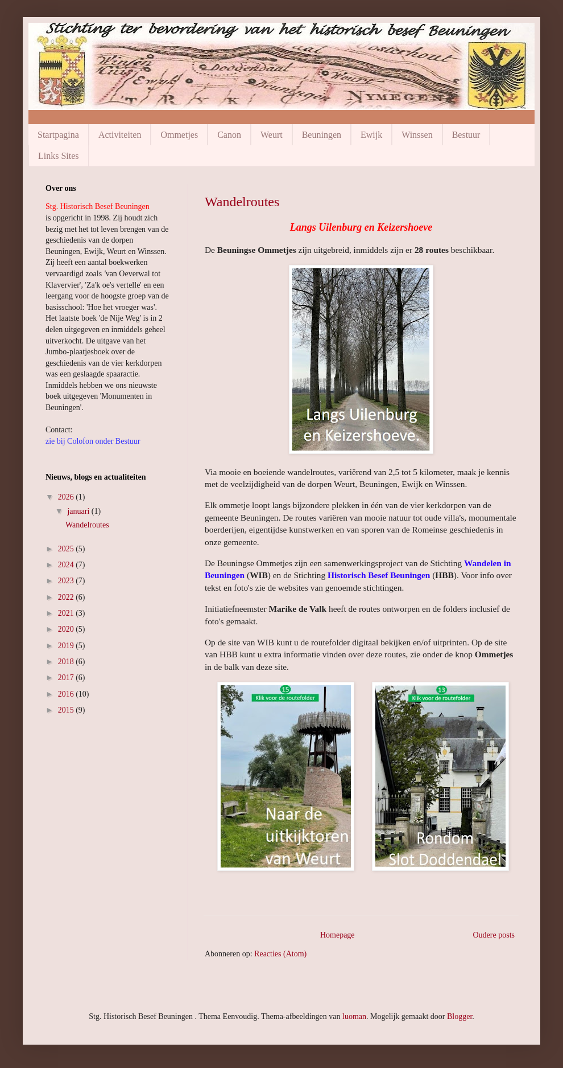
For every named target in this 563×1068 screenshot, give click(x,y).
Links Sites (58, 156)
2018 (67, 661)
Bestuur (466, 135)
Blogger (459, 1016)
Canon (229, 135)
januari (79, 511)
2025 (67, 549)
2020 (67, 629)
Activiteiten (120, 135)
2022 (67, 597)
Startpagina (58, 135)
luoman (354, 1016)
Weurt (271, 135)
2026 (67, 497)
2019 (67, 645)
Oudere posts (494, 935)
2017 (67, 677)
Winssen (416, 135)
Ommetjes (179, 135)
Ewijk (371, 135)
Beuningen (321, 135)
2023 (67, 580)
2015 (67, 710)
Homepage (337, 935)
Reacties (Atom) (280, 954)
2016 (67, 694)
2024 (67, 564)
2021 (67, 613)
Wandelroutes (242, 201)
